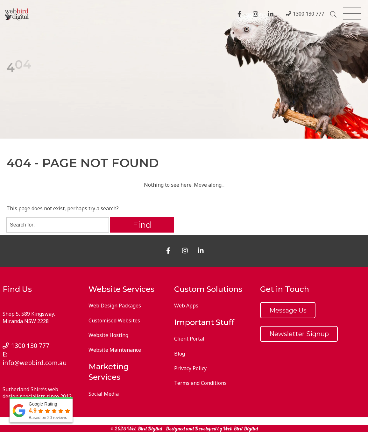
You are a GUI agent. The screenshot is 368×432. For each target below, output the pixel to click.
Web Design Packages (114, 305)
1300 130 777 (308, 13)
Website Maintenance (114, 349)
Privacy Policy (190, 368)
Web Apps (186, 305)
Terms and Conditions (200, 382)
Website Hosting (108, 335)
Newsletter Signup (299, 334)
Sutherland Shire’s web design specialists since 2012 (37, 393)
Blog (179, 353)
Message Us (288, 310)
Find (142, 225)
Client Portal (189, 338)
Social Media (103, 393)
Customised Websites (114, 320)
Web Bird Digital (240, 428)
